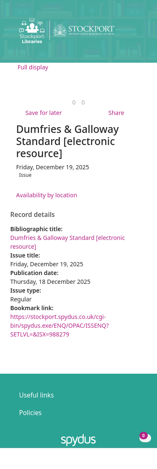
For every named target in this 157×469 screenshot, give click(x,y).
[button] (128, 33)
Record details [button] (32, 215)
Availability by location (46, 195)
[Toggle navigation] (138, 33)
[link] (73, 102)
